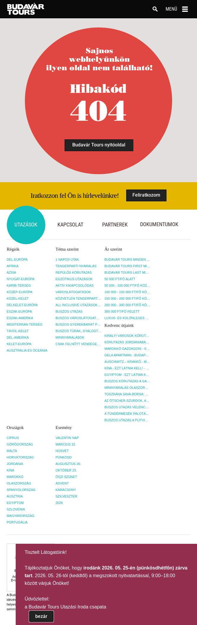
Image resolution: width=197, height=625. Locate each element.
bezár (41, 616)
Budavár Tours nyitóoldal (98, 145)
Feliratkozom (146, 195)
